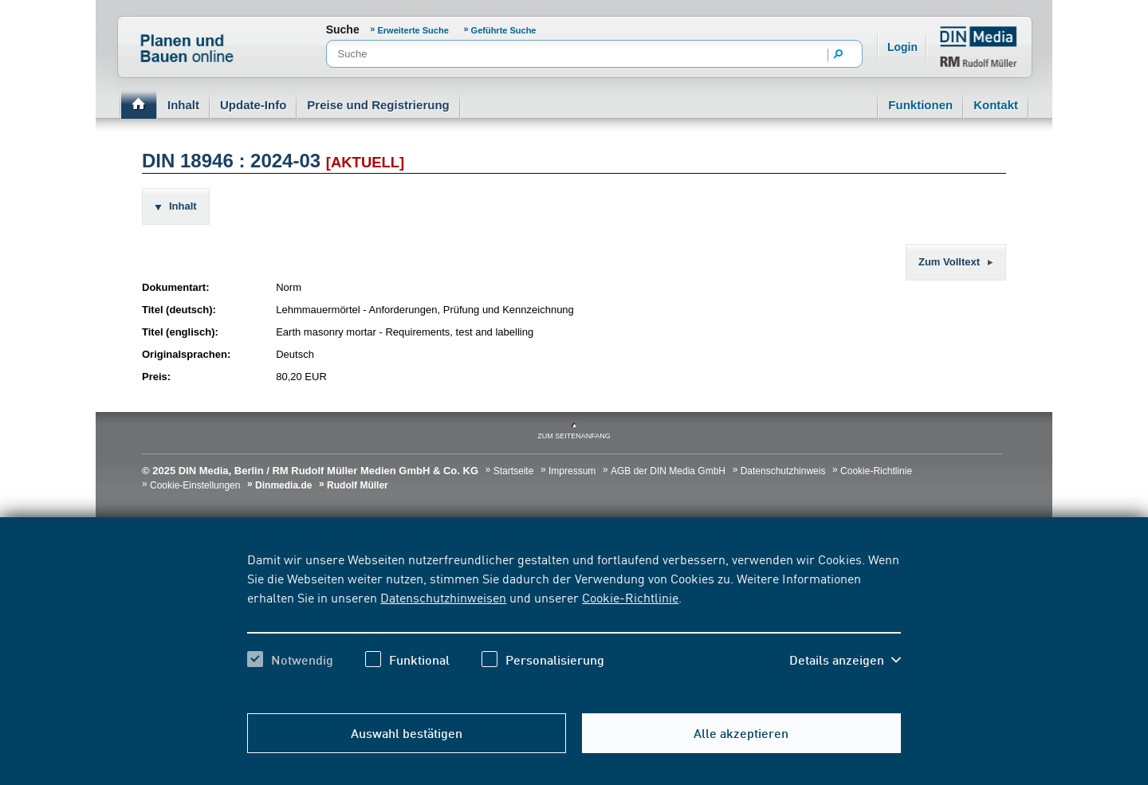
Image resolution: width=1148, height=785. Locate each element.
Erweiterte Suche (413, 30)
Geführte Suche (504, 30)
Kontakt (995, 105)
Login (902, 47)
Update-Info (253, 105)
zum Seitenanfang (574, 436)
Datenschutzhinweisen (443, 597)
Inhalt (183, 105)
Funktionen (920, 105)
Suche (343, 29)
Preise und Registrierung (378, 105)
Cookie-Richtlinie (630, 597)
